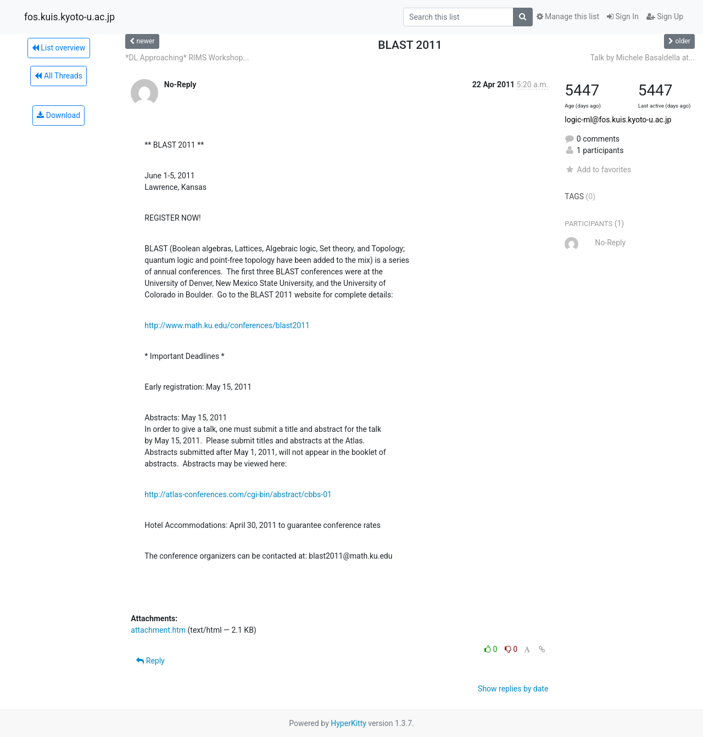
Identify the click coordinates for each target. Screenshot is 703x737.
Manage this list (568, 16)
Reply (150, 660)
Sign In (623, 16)
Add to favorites (598, 169)
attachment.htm (158, 630)
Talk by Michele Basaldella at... (642, 57)
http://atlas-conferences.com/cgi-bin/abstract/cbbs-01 (238, 494)
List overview (59, 47)
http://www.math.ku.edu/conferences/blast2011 (227, 325)
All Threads (58, 75)
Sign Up (664, 16)
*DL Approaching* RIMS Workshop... (187, 57)
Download (58, 115)
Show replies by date (513, 688)
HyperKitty (348, 723)
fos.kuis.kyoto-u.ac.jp (69, 17)
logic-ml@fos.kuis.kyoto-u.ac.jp (618, 119)
